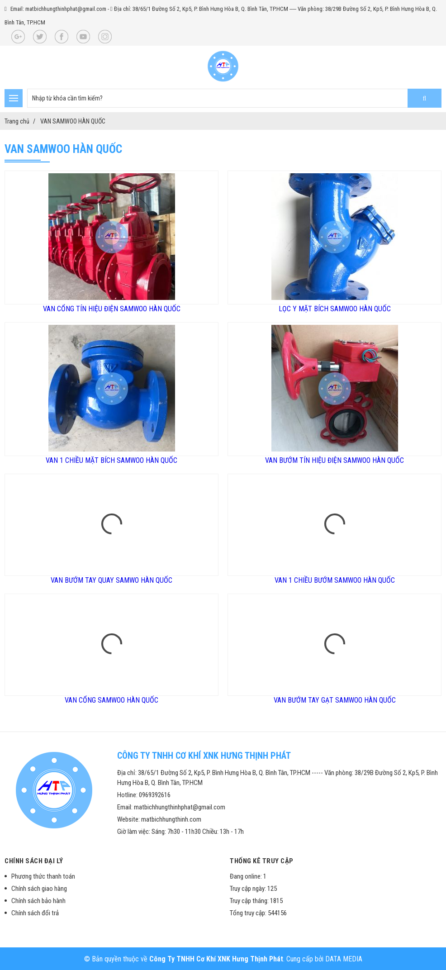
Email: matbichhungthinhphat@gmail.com (58, 8)
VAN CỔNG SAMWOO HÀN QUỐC (111, 700)
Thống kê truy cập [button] (262, 861)
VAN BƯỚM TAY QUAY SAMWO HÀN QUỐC (111, 580)
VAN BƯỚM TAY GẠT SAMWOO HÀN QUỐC (335, 700)
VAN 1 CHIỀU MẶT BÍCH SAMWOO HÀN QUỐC (111, 460)
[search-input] (234, 98)
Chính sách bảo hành (38, 901)
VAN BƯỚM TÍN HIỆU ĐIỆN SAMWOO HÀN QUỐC (334, 460)
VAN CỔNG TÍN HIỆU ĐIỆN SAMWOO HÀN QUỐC (111, 308)
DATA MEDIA (343, 959)
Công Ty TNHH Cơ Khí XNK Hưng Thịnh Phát (216, 959)
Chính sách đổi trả (35, 913)
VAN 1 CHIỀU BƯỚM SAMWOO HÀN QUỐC (335, 580)
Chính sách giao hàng (39, 888)
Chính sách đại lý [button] (34, 861)
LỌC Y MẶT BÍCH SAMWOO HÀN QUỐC (335, 308)
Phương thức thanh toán (43, 876)
